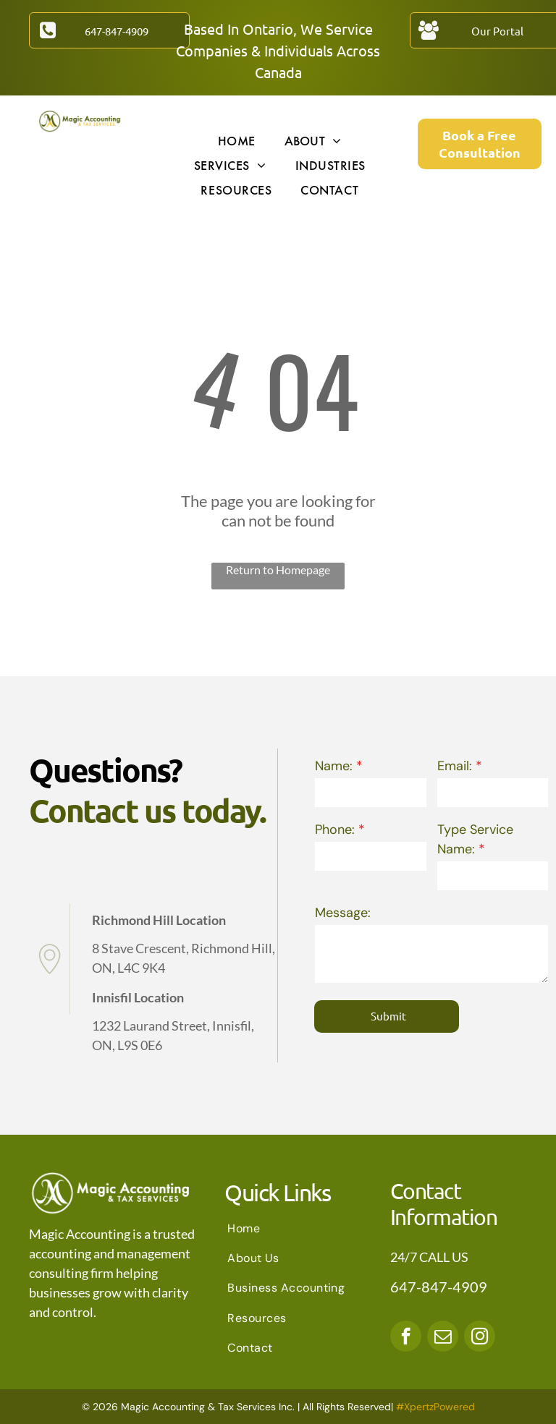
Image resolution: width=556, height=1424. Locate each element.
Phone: (335, 829)
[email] (442, 1338)
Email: (454, 766)
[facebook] (405, 1338)
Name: (334, 766)
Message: (343, 912)
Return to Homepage (278, 569)
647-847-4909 (438, 1286)
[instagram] (479, 1338)
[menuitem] (236, 140)
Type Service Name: (475, 839)
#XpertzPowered (435, 1406)
